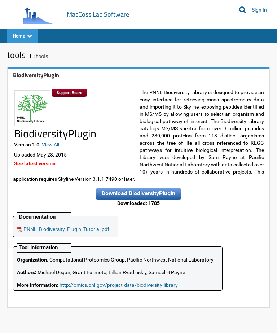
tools (42, 56)
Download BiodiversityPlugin (138, 193)
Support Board (69, 93)
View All (50, 145)
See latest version (35, 163)
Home (22, 35)
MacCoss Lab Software (98, 14)
